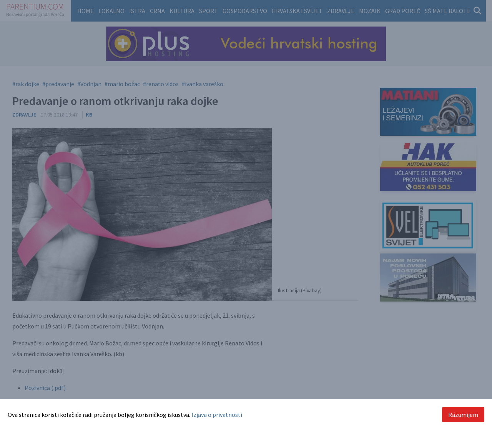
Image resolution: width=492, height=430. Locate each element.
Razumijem (463, 414)
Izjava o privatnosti (216, 414)
